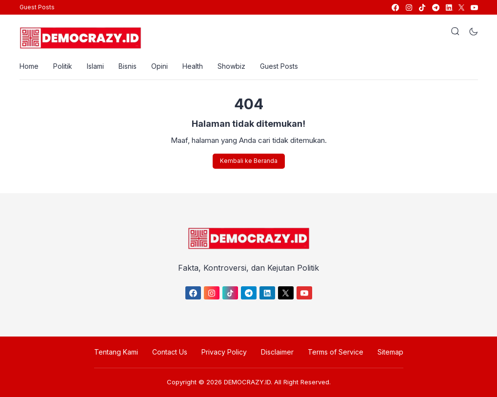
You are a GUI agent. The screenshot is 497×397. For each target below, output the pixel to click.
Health (192, 66)
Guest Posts (37, 7)
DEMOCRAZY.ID (247, 382)
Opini (159, 66)
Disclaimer (277, 352)
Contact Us (169, 352)
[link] (394, 7)
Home (29, 66)
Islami (95, 66)
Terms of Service (335, 352)
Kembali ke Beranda (249, 160)
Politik (62, 66)
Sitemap (390, 352)
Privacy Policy (224, 352)
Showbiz (231, 66)
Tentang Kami (116, 352)
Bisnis (128, 66)
